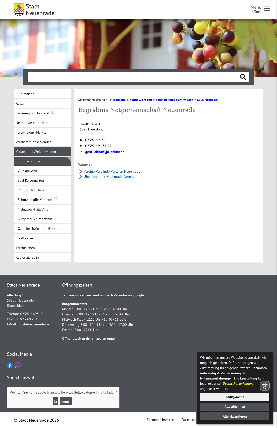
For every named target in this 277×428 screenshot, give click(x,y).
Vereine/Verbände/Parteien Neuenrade (112, 171)
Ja (55, 401)
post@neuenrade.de (34, 324)
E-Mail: (12, 324)
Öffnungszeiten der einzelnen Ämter (89, 338)
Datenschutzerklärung (238, 383)
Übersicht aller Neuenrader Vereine (109, 176)
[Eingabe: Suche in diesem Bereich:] (134, 77)
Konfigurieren (234, 397)
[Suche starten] (243, 77)
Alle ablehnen (234, 406)
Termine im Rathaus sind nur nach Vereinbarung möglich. (104, 295)
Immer (66, 401)
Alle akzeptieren (235, 416)
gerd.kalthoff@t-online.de (104, 152)
